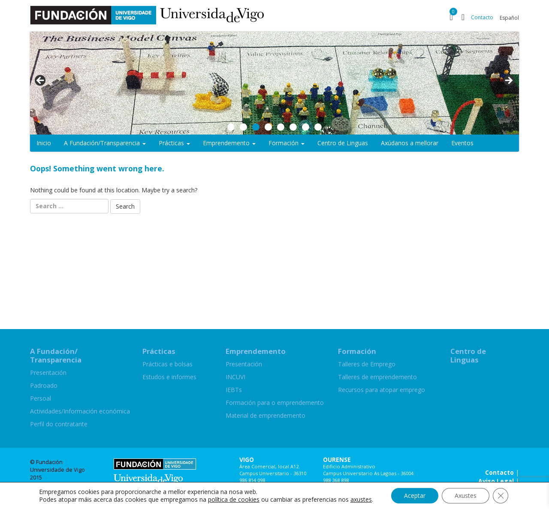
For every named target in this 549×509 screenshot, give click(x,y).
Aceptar (414, 495)
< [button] (40, 81)
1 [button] (231, 127)
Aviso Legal (496, 481)
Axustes (466, 495)
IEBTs (234, 390)
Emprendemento (229, 143)
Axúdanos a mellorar (409, 143)
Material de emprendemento (265, 415)
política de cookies (233, 499)
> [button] (508, 81)
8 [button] (318, 127)
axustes (361, 499)
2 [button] (243, 127)
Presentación (48, 372)
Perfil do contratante (58, 424)
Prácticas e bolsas (167, 364)
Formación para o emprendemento (275, 402)
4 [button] (268, 127)
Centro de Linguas (342, 143)
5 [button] (280, 127)
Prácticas (174, 143)
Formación (286, 143)
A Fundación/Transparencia (105, 143)
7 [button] (305, 127)
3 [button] (255, 127)
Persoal (40, 398)
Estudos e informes (169, 377)
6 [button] (293, 127)
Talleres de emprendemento (377, 377)
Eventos (462, 143)
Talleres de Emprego (366, 364)
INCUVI (235, 377)
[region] (274, 83)
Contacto (482, 17)
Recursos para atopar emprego (381, 390)
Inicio (43, 143)
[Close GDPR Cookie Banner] (500, 495)
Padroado (43, 385)
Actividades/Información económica (80, 411)
